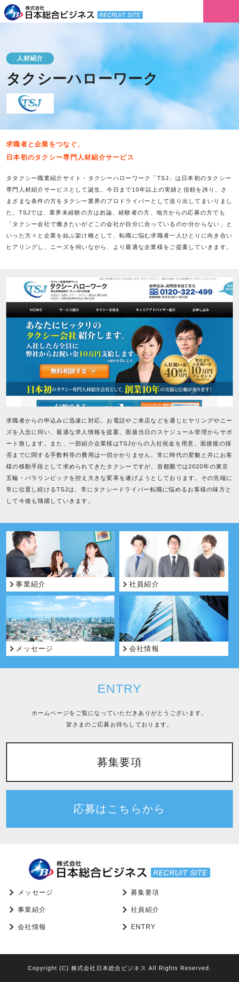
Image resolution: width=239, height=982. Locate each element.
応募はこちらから (119, 809)
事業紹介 (32, 909)
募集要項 (119, 762)
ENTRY (143, 926)
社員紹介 (145, 909)
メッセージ (35, 892)
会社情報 (32, 926)
